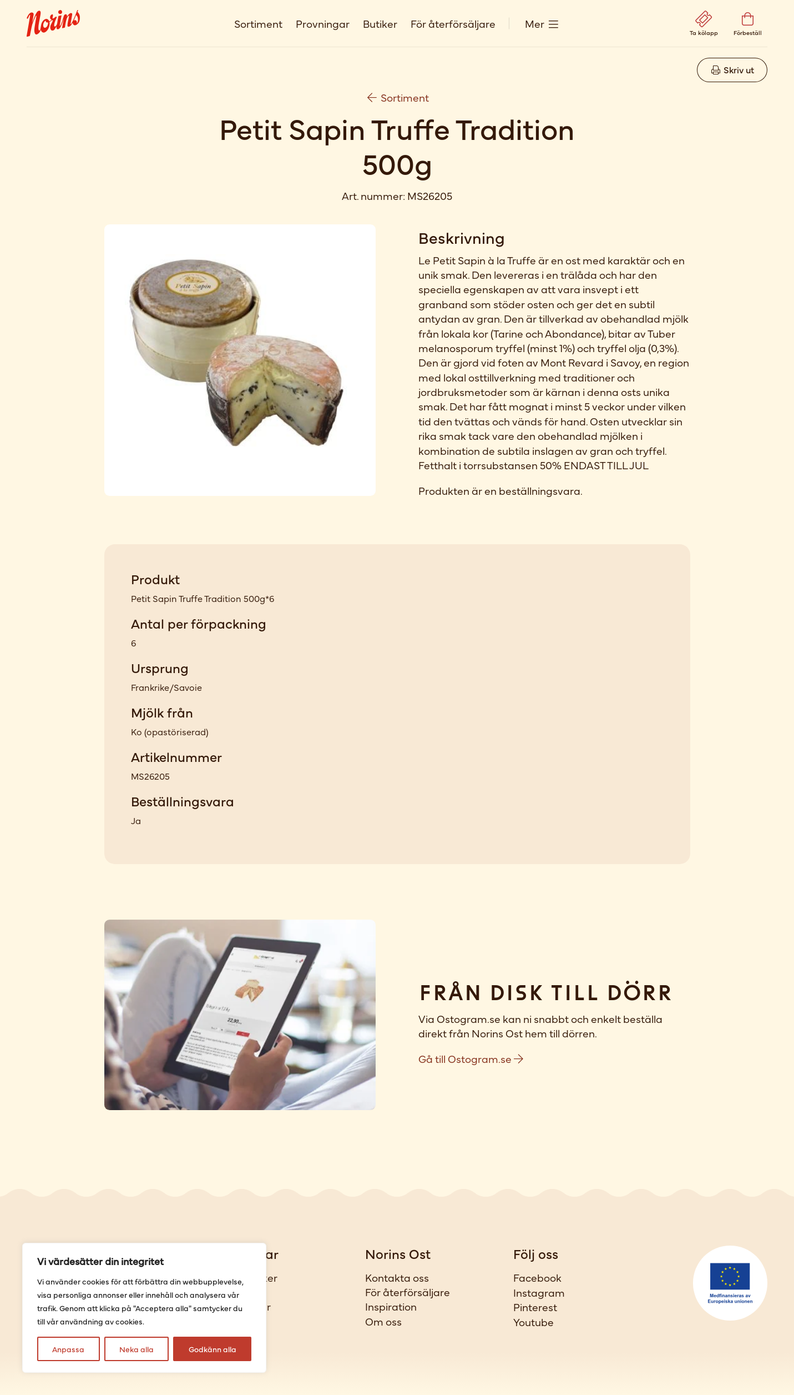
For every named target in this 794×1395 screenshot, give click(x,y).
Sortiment (258, 23)
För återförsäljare (453, 23)
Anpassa (68, 1348)
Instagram (539, 1292)
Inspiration (391, 1306)
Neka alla (136, 1348)
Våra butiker (247, 1277)
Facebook (537, 1277)
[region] (144, 1308)
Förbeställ (241, 1321)
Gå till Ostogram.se (470, 1058)
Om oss (383, 1321)
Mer (534, 23)
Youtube (533, 1321)
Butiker (380, 23)
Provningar (323, 23)
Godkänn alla (212, 1348)
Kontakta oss (397, 1277)
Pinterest (535, 1306)
